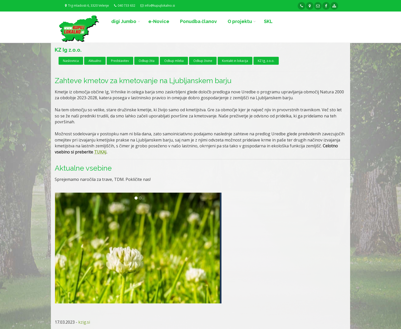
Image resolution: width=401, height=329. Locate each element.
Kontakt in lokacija (235, 61)
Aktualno (94, 61)
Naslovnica (71, 61)
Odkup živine (202, 61)
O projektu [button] (240, 21)
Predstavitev (120, 61)
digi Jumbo (123, 21)
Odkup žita (146, 61)
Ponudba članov (198, 21)
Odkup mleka (174, 61)
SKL (268, 21)
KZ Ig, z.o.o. (266, 61)
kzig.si (84, 322)
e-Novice (158, 21)
